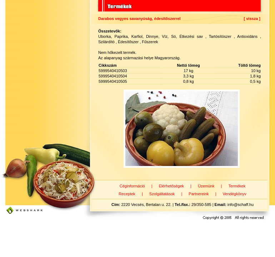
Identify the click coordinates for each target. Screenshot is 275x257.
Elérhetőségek (171, 186)
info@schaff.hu (241, 204)
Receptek (127, 194)
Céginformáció (132, 186)
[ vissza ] (252, 18)
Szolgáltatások (162, 194)
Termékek (236, 186)
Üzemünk (206, 186)
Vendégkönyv (234, 194)
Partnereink (199, 194)
